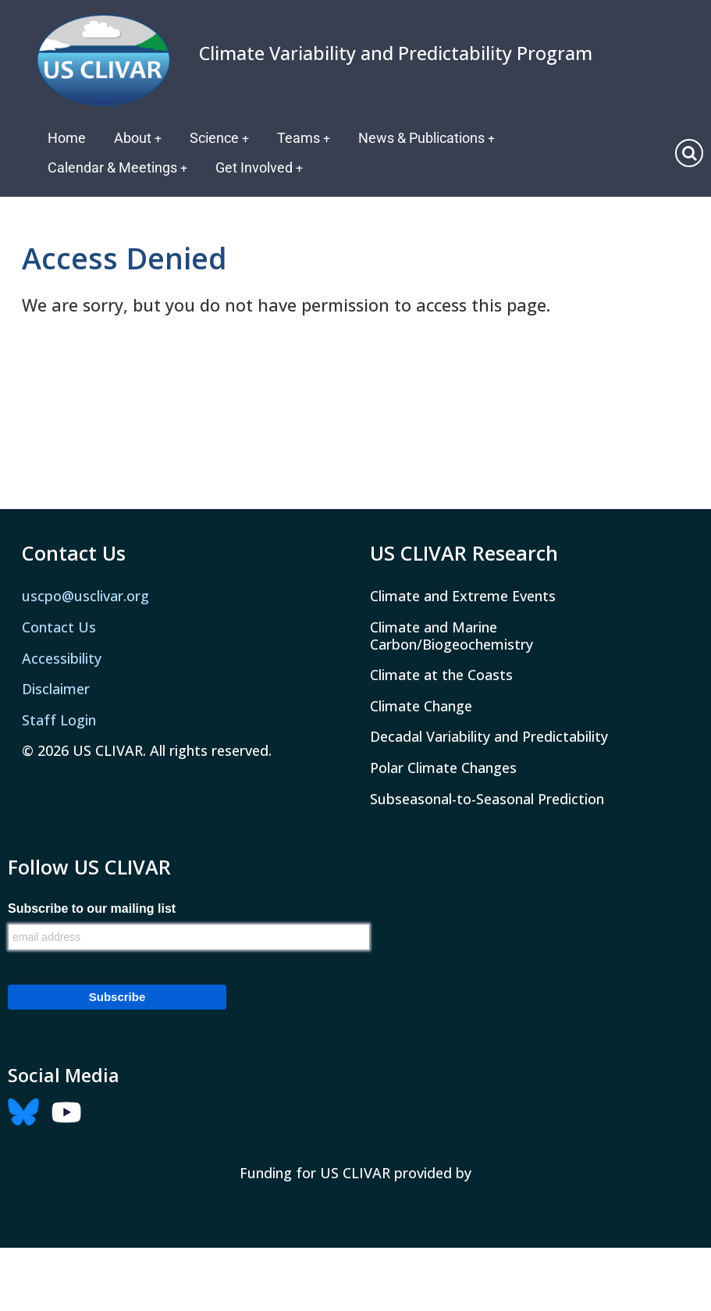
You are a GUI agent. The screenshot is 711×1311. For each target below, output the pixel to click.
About (138, 138)
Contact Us (59, 627)
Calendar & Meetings (118, 167)
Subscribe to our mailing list (92, 909)
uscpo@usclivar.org (85, 595)
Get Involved (260, 167)
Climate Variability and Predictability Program (395, 53)
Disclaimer (56, 688)
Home (67, 138)
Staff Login (59, 720)
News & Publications (429, 138)
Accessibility (61, 658)
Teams (305, 138)
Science (220, 138)
